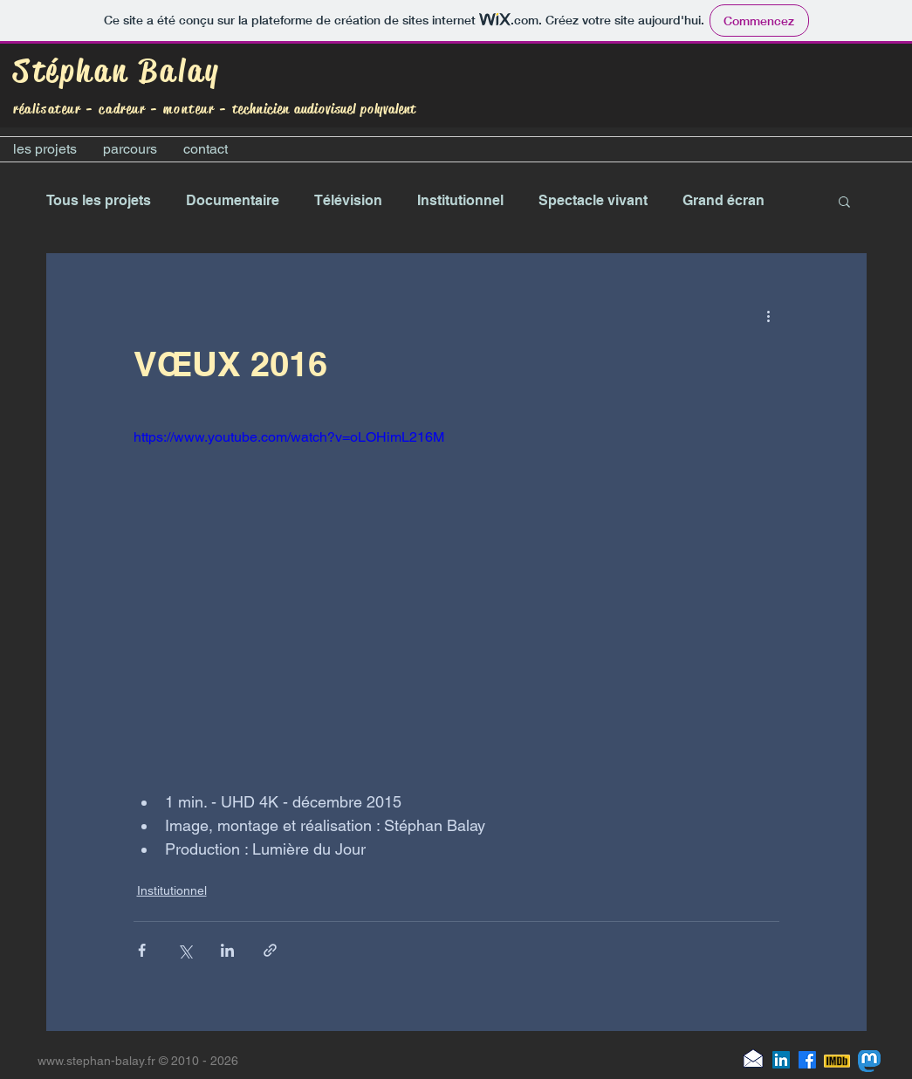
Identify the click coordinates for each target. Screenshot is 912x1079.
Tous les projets (98, 200)
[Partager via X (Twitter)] (184, 950)
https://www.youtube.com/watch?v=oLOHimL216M (289, 437)
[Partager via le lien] (270, 950)
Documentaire (232, 200)
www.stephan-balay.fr (96, 1061)
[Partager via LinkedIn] (227, 950)
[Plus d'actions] (768, 316)
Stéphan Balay (117, 71)
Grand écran (723, 200)
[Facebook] (807, 1060)
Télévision (348, 200)
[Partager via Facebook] (142, 950)
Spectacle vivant (593, 200)
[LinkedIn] (781, 1060)
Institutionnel (460, 200)
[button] (844, 201)
